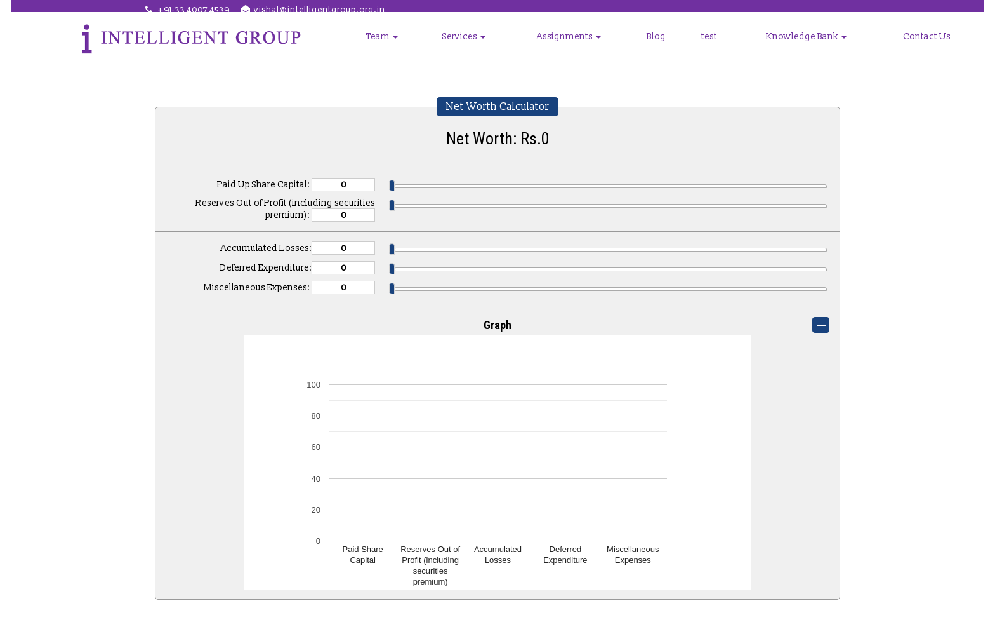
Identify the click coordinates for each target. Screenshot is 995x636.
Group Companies (404, 47)
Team (495, 47)
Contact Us (935, 47)
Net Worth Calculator (497, 106)
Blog (717, 47)
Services (561, 47)
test (760, 47)
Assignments (646, 47)
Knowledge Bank (838, 47)
